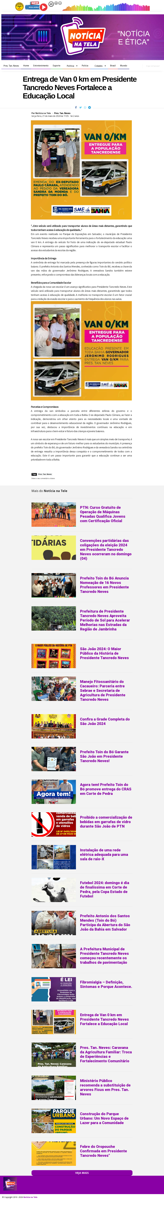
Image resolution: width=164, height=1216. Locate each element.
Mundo (123, 65)
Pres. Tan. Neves (11, 65)
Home (26, 65)
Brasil (113, 65)
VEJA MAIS (82, 1172)
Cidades (98, 66)
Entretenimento (40, 65)
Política (70, 66)
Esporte (56, 65)
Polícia (85, 65)
